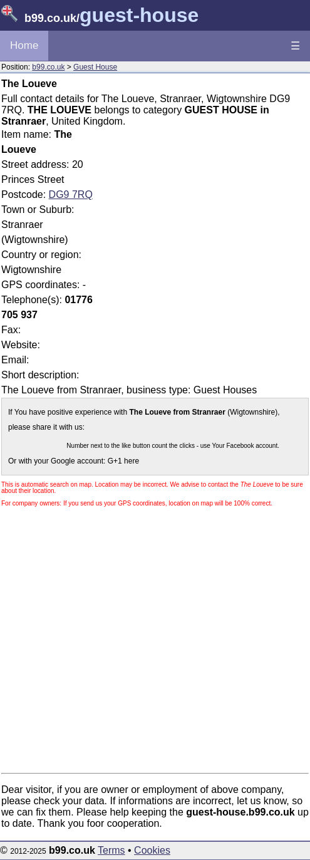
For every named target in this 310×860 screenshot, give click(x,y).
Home (24, 45)
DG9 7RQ (71, 194)
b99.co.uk (48, 67)
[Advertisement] (203, 215)
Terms (111, 850)
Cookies (152, 850)
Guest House (95, 67)
